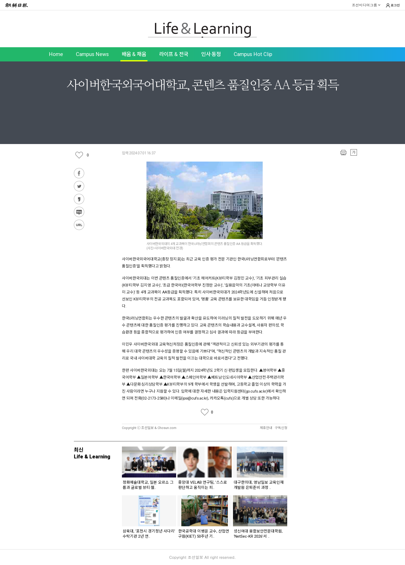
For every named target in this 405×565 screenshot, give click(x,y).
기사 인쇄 (343, 152)
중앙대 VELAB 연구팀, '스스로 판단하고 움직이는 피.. (202, 485)
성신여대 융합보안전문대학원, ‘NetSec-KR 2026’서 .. (258, 534)
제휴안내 (266, 428)
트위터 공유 (79, 186)
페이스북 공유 (79, 173)
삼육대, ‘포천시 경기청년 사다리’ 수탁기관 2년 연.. (149, 534)
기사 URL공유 (79, 225)
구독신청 (281, 428)
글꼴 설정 (354, 152)
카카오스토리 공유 (79, 199)
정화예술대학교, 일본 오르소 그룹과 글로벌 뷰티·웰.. (148, 485)
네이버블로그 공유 (79, 212)
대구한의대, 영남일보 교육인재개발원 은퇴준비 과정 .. (259, 485)
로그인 (392, 5)
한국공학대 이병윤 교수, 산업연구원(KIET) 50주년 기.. (203, 534)
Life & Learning (202, 30)
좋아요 (88, 155)
